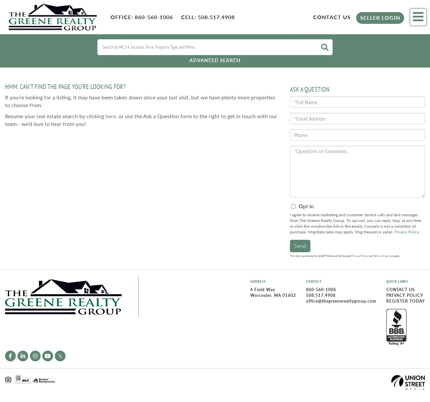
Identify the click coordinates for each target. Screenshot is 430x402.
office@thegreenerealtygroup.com (341, 301)
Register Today (405, 301)
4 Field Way (262, 289)
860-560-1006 (154, 17)
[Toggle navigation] (418, 17)
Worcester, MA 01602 (273, 295)
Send (300, 245)
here (110, 116)
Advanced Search (215, 60)
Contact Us (332, 17)
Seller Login (380, 17)
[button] (325, 47)
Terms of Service (383, 256)
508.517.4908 (216, 17)
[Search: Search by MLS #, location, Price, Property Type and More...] (206, 47)
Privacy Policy (406, 231)
